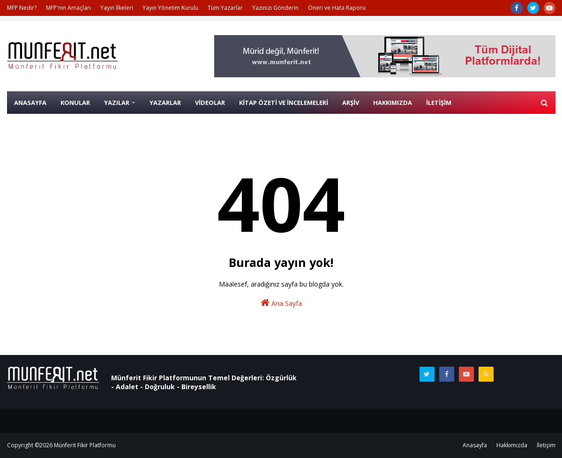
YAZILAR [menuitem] (116, 102)
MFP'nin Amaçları (68, 8)
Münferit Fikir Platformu (85, 445)
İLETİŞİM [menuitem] (438, 102)
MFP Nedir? (22, 8)
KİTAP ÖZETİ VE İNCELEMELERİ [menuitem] (283, 102)
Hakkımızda (511, 445)
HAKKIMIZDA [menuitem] (392, 102)
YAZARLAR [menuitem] (165, 102)
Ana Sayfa (281, 303)
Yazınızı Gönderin (275, 8)
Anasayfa (475, 445)
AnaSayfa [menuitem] (30, 102)
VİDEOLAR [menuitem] (210, 102)
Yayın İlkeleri (116, 8)
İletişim (546, 445)
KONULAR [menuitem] (75, 102)
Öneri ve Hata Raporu (337, 8)
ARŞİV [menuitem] (350, 102)
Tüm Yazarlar (225, 8)
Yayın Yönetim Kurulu (170, 8)
